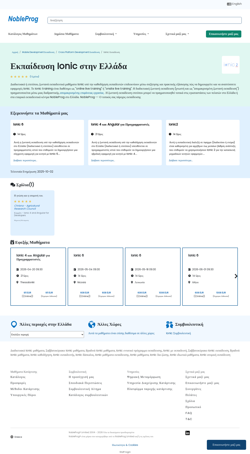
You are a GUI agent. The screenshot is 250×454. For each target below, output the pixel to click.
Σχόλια (190, 401)
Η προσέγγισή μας (81, 377)
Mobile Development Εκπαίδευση (38, 52)
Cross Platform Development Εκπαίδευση (79, 52)
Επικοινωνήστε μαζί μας (226, 445)
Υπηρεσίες (140, 34)
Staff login (125, 451)
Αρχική (15, 52)
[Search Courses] (145, 20)
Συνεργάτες (193, 389)
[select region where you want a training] (47, 334)
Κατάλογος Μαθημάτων (22, 34)
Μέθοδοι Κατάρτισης (25, 389)
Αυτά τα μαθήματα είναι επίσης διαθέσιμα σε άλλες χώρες (121, 333)
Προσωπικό (193, 407)
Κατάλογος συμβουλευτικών (88, 395)
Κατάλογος (18, 377)
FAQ (188, 413)
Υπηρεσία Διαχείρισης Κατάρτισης (151, 383)
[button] (235, 276)
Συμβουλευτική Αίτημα (85, 389)
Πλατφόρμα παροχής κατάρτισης (150, 389)
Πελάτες (191, 395)
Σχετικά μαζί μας (176, 34)
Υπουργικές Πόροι (23, 395)
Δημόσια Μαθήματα (66, 34)
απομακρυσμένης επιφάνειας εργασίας (82, 93)
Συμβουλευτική (105, 34)
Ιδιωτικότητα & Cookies (125, 445)
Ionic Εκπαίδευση (112, 52)
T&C (188, 419)
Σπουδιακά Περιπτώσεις (85, 383)
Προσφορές (18, 383)
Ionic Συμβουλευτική (178, 333)
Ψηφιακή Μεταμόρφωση (144, 377)
